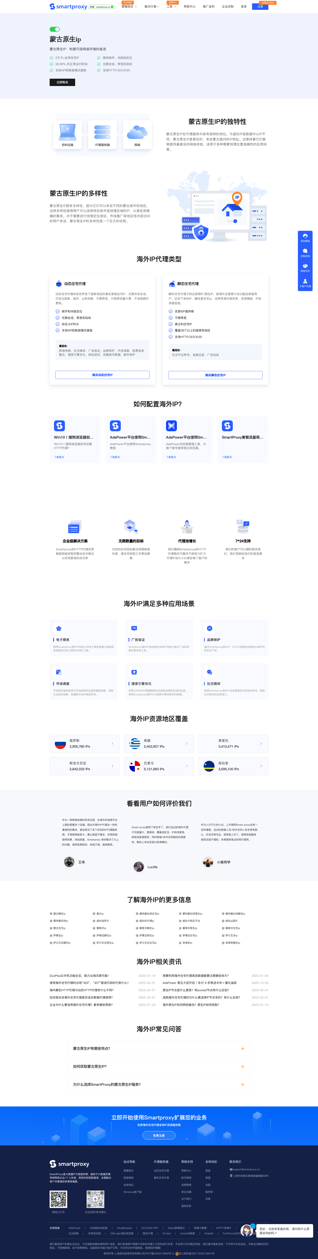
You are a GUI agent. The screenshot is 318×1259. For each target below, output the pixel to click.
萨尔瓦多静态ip (62, 943)
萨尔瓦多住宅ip (148, 943)
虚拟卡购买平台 (191, 921)
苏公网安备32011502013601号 (196, 1253)
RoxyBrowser (124, 1228)
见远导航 (74, 1233)
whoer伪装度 (187, 1233)
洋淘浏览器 (94, 1233)
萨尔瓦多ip (231, 935)
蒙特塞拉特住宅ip (149, 913)
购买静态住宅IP (247, 361)
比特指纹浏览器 (98, 1228)
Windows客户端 (133, 1192)
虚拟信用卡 (103, 921)
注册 (260, 6)
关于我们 (186, 1199)
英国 (207, 1177)
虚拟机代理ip (146, 921)
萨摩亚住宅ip (190, 935)
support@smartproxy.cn (246, 1169)
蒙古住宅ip (59, 928)
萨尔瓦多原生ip (105, 943)
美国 (207, 1170)
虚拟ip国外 (231, 921)
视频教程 (186, 1185)
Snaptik (209, 1233)
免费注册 (159, 1135)
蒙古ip (100, 913)
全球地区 (129, 1185)
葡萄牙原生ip (190, 928)
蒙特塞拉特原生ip (192, 913)
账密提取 (129, 1177)
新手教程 (186, 1177)
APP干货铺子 (223, 1228)
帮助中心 (190, 6)
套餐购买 (129, 6)
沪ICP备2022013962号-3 (159, 1253)
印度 (207, 1199)
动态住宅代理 (161, 1170)
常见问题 (186, 1192)
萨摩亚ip (58, 935)
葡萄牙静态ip (146, 928)
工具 (171, 6)
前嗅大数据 (200, 1228)
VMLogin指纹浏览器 (121, 1233)
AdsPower (74, 1228)
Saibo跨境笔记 (176, 1228)
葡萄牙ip (101, 928)
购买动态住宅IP (71, 361)
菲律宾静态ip (232, 943)
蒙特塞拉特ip (60, 921)
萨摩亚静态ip (104, 935)
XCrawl (166, 1233)
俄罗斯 (209, 1192)
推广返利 (209, 6)
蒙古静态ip (59, 913)
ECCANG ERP (150, 1228)
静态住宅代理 (161, 1177)
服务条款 (186, 1206)
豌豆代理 (148, 1233)
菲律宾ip (187, 943)
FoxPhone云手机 (232, 1233)
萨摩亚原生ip (146, 935)
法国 (207, 1185)
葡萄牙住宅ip (232, 928)
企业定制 (228, 6)
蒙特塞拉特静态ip (235, 913)
